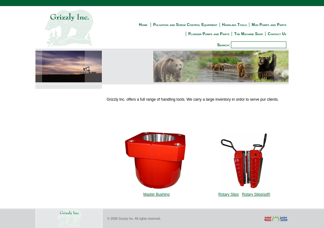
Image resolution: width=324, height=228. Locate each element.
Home (143, 24)
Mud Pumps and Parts (269, 24)
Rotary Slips (228, 194)
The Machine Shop (248, 34)
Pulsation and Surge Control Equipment (185, 24)
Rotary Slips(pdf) (256, 194)
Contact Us (277, 34)
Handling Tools (234, 24)
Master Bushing (156, 194)
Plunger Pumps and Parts (208, 34)
